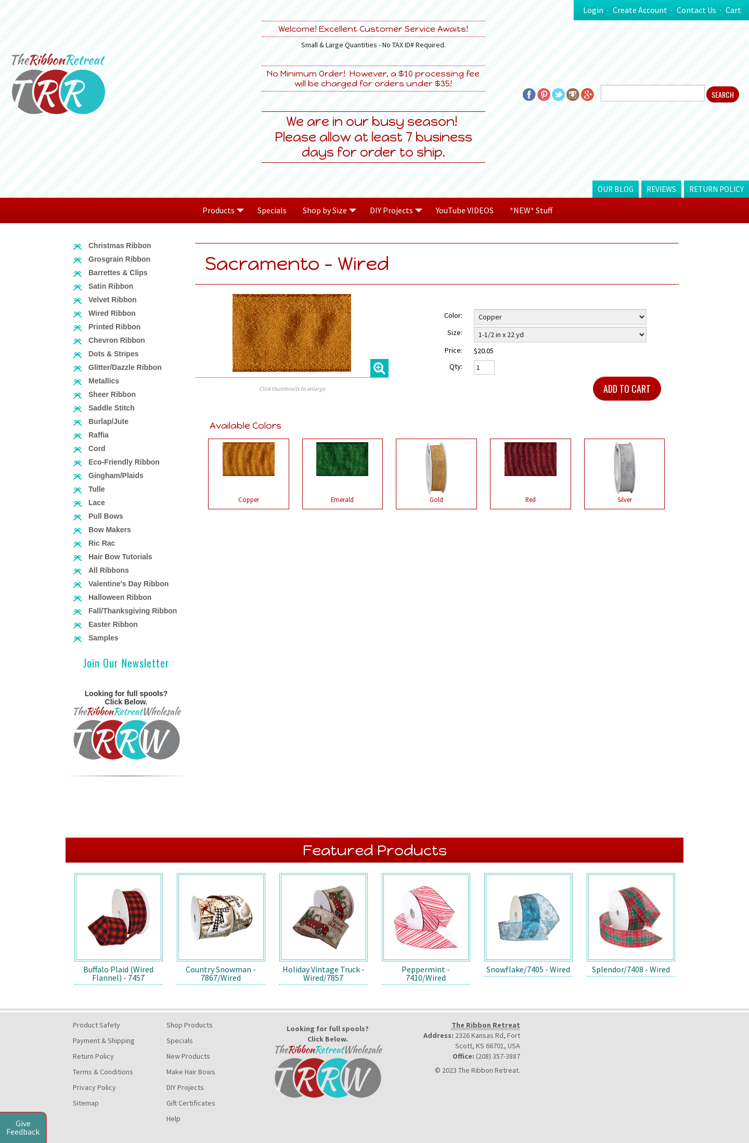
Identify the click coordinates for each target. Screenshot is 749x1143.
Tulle (96, 489)
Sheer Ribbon (112, 394)
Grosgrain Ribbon (119, 259)
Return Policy (716, 189)
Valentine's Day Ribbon (128, 584)
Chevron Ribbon (116, 340)
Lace (96, 502)
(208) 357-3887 (498, 1056)
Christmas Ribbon (119, 245)
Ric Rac (101, 543)
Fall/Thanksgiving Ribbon (132, 611)
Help (173, 1118)
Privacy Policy (94, 1087)
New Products (188, 1056)
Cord (97, 448)
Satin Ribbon (110, 286)
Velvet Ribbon (112, 300)
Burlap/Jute (108, 421)
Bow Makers (109, 529)
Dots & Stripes (113, 354)
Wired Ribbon (112, 313)
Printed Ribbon (114, 327)
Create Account (640, 10)
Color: (453, 315)
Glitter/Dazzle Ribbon (125, 367)
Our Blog (616, 189)
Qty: (455, 366)
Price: (453, 350)
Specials (272, 210)
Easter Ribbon (113, 624)
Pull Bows (105, 516)
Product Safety (96, 1025)
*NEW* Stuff (531, 210)
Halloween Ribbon (119, 597)
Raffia (98, 435)
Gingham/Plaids (116, 475)
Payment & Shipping (104, 1040)
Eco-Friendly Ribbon (124, 462)
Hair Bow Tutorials (120, 557)
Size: (454, 332)
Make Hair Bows (190, 1071)
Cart (733, 10)
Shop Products (189, 1025)
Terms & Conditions (103, 1071)
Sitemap (86, 1103)
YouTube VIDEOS (465, 210)
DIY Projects (185, 1087)
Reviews (661, 189)
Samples (103, 638)
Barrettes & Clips (118, 272)
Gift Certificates (190, 1103)
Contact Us (696, 10)
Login (593, 10)
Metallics (103, 381)
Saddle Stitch (111, 408)
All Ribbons (108, 570)
